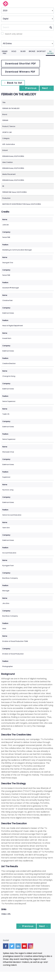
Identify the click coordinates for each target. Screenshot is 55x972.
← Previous (28, 88)
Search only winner (13, 34)
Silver (23, 51)
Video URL (6, 914)
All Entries (50, 52)
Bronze (32, 51)
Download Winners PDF (20, 71)
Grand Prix (5, 52)
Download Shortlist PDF (20, 63)
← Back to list (13, 82)
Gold (13, 51)
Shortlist (41, 51)
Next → (46, 88)
